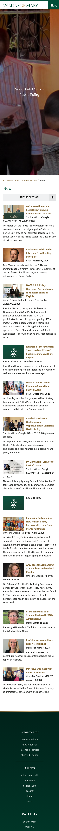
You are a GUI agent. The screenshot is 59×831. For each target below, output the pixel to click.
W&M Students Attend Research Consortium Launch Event (38, 386)
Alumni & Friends (29, 755)
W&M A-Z (29, 827)
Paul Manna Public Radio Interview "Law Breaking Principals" (39, 253)
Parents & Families (29, 750)
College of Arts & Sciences (29, 89)
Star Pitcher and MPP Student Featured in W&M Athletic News (39, 615)
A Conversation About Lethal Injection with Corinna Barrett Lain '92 (38, 210)
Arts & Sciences (11, 180)
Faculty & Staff (29, 744)
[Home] (20, 5)
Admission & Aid (29, 775)
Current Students (29, 739)
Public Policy (29, 95)
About (29, 796)
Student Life (29, 785)
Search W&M (29, 821)
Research (29, 791)
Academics (29, 780)
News (29, 801)
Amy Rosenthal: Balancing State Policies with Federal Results (40, 568)
